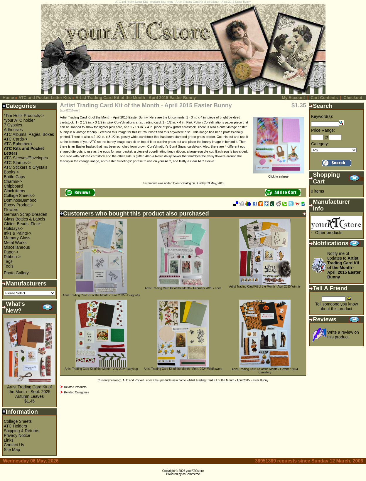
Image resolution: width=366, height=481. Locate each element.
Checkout (353, 97)
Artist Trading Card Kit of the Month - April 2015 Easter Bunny (135, 97)
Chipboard (13, 186)
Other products (329, 232)
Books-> (11, 172)
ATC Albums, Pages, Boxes (29, 134)
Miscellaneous (17, 247)
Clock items (14, 190)
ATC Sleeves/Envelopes (26, 158)
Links (9, 440)
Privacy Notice (17, 435)
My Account (293, 97)
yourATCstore (195, 470)
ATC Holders (15, 426)
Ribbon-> (12, 256)
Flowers (11, 209)
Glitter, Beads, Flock (22, 223)
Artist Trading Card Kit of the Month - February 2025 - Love (183, 288)
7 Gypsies (13, 125)
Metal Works (15, 242)
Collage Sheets (18, 421)
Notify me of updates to (344, 265)
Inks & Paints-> (18, 233)
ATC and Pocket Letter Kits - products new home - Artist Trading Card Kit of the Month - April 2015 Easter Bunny (195, 380)
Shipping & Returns (21, 430)
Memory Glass (17, 238)
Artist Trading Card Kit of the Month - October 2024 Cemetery (265, 371)
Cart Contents (324, 97)
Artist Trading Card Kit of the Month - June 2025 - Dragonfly (101, 295)
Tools (9, 266)
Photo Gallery (16, 272)
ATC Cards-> (16, 139)
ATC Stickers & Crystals (25, 167)
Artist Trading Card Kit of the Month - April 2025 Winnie (265, 286)
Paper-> (11, 252)
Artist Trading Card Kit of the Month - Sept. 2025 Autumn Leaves (29, 392)
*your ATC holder (19, 120)
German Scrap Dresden (25, 214)
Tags (8, 261)
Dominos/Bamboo (20, 200)
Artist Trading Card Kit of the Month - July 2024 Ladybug (101, 368)
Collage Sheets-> (20, 195)
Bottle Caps (14, 176)
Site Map (12, 449)
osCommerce (191, 474)
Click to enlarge (278, 175)
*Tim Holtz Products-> (24, 115)
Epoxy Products (18, 205)
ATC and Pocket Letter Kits (44, 97)
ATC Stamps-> (17, 162)
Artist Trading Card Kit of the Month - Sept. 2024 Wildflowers (183, 368)
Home (8, 97)
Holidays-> (13, 228)
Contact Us (14, 444)
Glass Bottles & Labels (24, 219)
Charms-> (13, 181)
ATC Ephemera (18, 143)
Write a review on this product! (343, 334)
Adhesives (13, 129)
